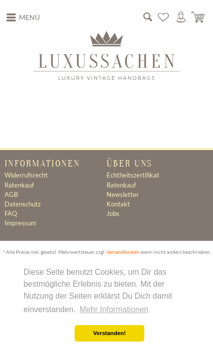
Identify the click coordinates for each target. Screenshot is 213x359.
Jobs (112, 213)
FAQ (10, 213)
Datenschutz (22, 204)
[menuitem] (23, 17)
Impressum (20, 223)
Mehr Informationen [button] (114, 309)
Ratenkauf (19, 185)
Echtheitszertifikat (132, 175)
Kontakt (118, 204)
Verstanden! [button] (109, 333)
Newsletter (122, 194)
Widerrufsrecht (26, 175)
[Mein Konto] (181, 16)
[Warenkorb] (199, 16)
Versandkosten (122, 252)
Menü (23, 16)
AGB (11, 194)
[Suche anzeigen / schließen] (148, 16)
